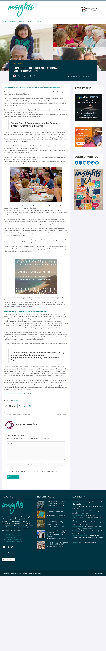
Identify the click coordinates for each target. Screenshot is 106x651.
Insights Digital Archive (13, 537)
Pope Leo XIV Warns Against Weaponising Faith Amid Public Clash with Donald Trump (57, 536)
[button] (13, 21)
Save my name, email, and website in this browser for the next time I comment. (33, 474)
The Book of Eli (90, 518)
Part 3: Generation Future (28, 394)
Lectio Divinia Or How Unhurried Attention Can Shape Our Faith (56, 525)
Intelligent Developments (34, 576)
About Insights (98, 576)
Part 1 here (56, 87)
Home (14, 63)
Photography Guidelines (14, 544)
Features (20, 63)
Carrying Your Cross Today (87, 544)
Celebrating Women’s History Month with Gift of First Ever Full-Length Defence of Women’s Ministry (87, 540)
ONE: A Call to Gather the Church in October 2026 (56, 505)
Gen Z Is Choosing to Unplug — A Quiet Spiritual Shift (57, 545)
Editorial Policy (11, 540)
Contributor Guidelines (13, 542)
